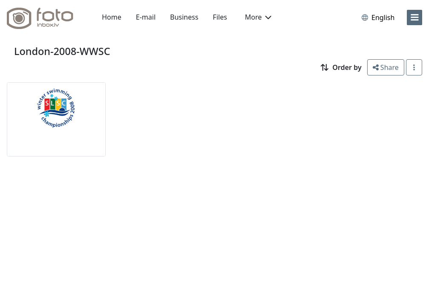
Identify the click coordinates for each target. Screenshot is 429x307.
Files (220, 17)
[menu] (414, 17)
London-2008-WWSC (62, 51)
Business (184, 17)
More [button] (258, 17)
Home (112, 17)
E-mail (146, 17)
